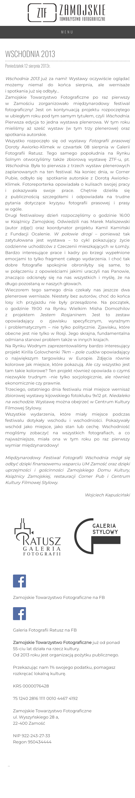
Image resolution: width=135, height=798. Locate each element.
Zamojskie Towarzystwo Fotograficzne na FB (59, 597)
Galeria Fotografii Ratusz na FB (45, 630)
